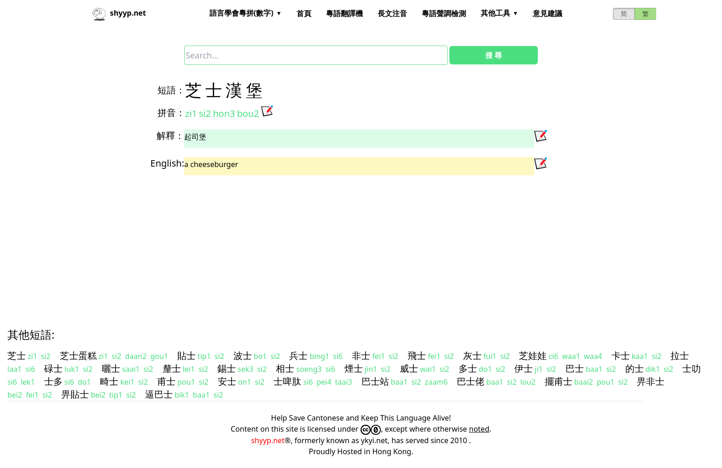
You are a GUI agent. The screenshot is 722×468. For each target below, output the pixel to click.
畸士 (109, 381)
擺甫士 (558, 381)
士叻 (691, 368)
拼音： (171, 112)
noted (479, 429)
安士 (227, 381)
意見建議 (547, 13)
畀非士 (650, 381)
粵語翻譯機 (344, 13)
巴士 (574, 368)
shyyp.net (268, 440)
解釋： (170, 135)
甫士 (166, 381)
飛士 (417, 355)
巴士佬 (470, 381)
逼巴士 (159, 394)
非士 (361, 355)
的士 (634, 368)
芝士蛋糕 (78, 355)
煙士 (353, 368)
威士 (409, 368)
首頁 (304, 13)
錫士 (226, 368)
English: (167, 163)
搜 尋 (493, 55)
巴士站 (375, 381)
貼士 (186, 355)
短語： (171, 90)
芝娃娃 (533, 355)
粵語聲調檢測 (444, 13)
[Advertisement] (285, 243)
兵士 (298, 355)
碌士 (53, 368)
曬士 (111, 368)
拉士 (679, 355)
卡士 (620, 355)
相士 (285, 368)
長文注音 (392, 13)
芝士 (16, 355)
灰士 (472, 355)
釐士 (172, 368)
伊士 (523, 368)
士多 (53, 381)
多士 (468, 368)
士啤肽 (287, 381)
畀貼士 (75, 394)
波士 (242, 355)
